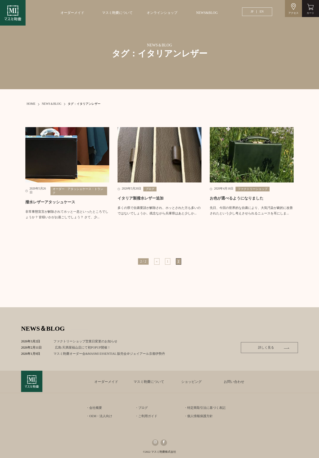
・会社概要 (94, 407)
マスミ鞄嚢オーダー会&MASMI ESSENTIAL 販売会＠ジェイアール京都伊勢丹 (113, 353)
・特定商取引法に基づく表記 (205, 407)
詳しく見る (268, 347)
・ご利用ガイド (146, 416)
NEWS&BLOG (207, 12)
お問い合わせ (234, 381)
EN (262, 11)
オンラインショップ (162, 12)
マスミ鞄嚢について (117, 12)
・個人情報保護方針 (198, 416)
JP (252, 11)
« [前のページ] (157, 261)
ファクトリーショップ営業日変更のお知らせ (86, 341)
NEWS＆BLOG (51, 103)
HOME (31, 103)
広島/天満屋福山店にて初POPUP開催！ (86, 347)
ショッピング (191, 381)
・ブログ (141, 407)
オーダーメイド (72, 12)
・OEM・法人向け (99, 416)
